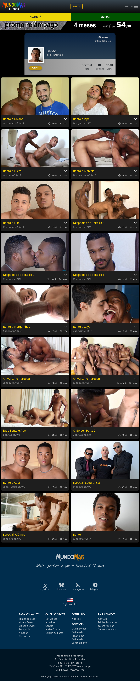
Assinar (76, 6)
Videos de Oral (27, 625)
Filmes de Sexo (27, 618)
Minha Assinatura (107, 622)
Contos (49, 625)
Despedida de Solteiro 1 (88, 275)
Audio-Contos (52, 629)
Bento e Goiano (13, 119)
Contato (102, 618)
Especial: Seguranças (86, 483)
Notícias (76, 618)
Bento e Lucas (12, 171)
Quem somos (79, 628)
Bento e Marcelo (84, 171)
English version (70, 604)
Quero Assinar (106, 625)
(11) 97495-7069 (69, 666)
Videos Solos (26, 622)
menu (131, 6)
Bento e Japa (81, 119)
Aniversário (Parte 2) (86, 379)
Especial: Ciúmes (14, 534)
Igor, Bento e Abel (14, 430)
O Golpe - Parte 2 (84, 430)
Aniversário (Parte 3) (16, 379)
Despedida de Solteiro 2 (18, 275)
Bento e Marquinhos (16, 327)
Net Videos (51, 618)
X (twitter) (45, 588)
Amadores (51, 622)
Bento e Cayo (81, 327)
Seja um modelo (107, 629)
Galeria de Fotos (54, 632)
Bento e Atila (11, 483)
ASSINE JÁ (35, 16)
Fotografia (24, 629)
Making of (24, 636)
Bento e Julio (11, 223)
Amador (23, 632)
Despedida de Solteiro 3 (88, 223)
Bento (77, 534)
